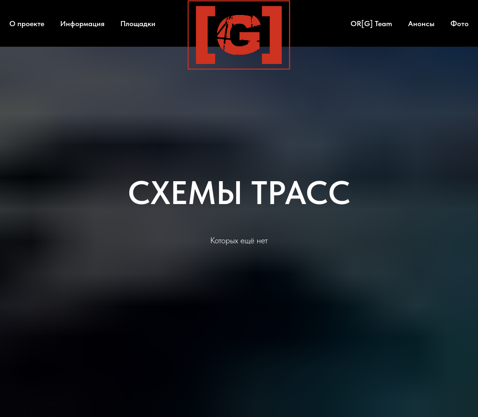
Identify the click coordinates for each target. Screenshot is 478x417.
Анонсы (421, 23)
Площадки (137, 23)
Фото (459, 23)
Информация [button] (82, 23)
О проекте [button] (26, 23)
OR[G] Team (371, 23)
